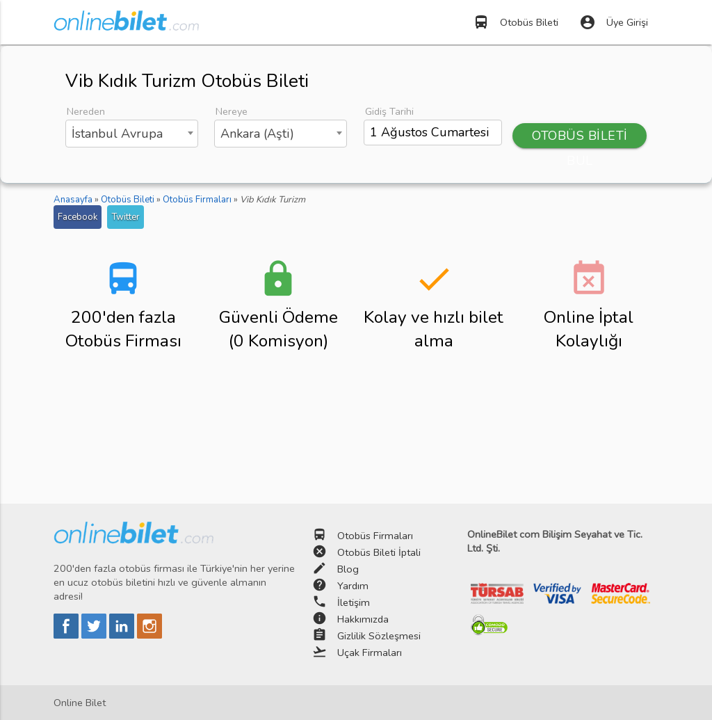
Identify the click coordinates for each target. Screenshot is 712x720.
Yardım (353, 586)
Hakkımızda (363, 619)
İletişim (353, 602)
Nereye (232, 111)
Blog (348, 569)
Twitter (125, 217)
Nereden (86, 111)
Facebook (77, 217)
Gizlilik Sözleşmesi (379, 636)
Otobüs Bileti (515, 22)
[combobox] (131, 133)
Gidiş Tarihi (389, 111)
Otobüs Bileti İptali (379, 552)
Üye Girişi (613, 22)
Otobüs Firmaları (375, 536)
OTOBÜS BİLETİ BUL (580, 137)
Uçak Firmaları (369, 652)
